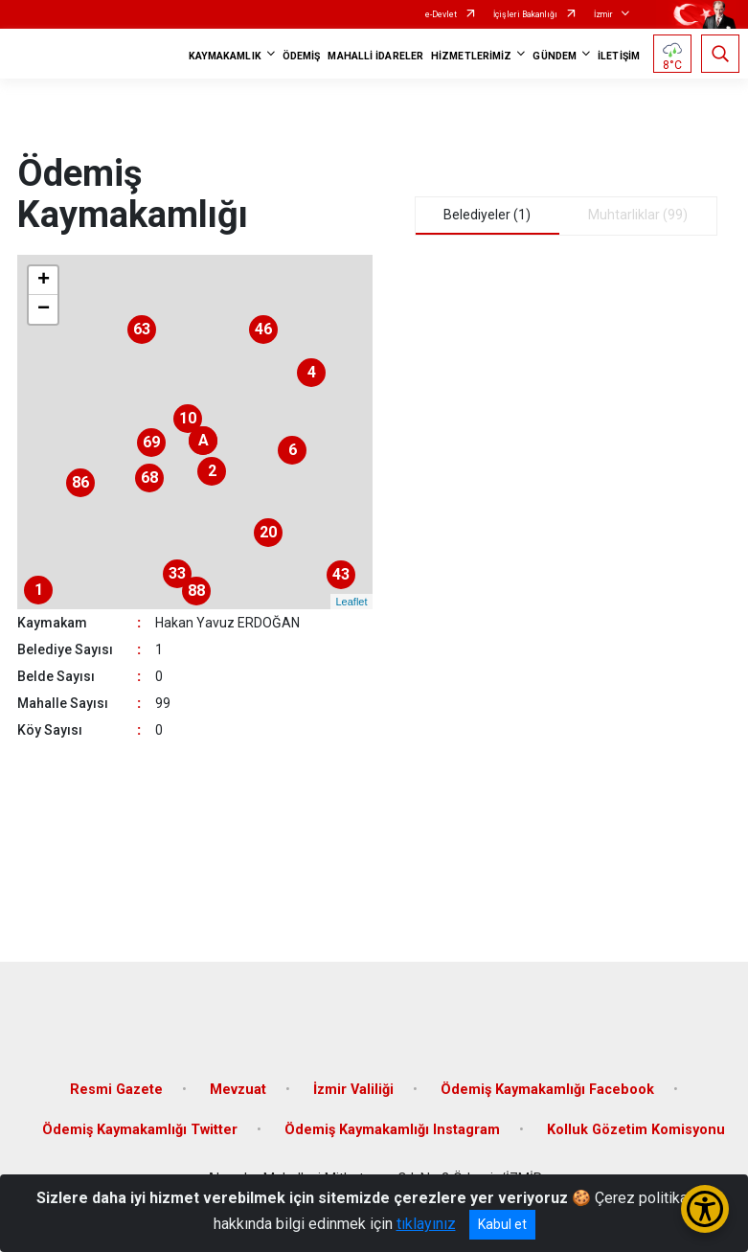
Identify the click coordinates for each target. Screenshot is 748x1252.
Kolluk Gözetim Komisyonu (636, 1130)
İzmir (603, 14)
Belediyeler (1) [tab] (487, 214)
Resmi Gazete (116, 1089)
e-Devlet (441, 14)
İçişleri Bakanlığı (525, 14)
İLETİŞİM (619, 56)
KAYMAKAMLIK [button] (225, 56)
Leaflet (351, 601)
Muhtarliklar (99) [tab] (638, 214)
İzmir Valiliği (353, 1089)
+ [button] (43, 280)
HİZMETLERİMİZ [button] (471, 56)
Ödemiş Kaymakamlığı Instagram (392, 1130)
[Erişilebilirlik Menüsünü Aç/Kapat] (705, 1209)
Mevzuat (238, 1089)
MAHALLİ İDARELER (375, 56)
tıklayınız (426, 1224)
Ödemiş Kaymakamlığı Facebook (547, 1089)
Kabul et (502, 1224)
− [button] (43, 309)
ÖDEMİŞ (302, 56)
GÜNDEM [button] (555, 56)
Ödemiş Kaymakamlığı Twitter (140, 1130)
